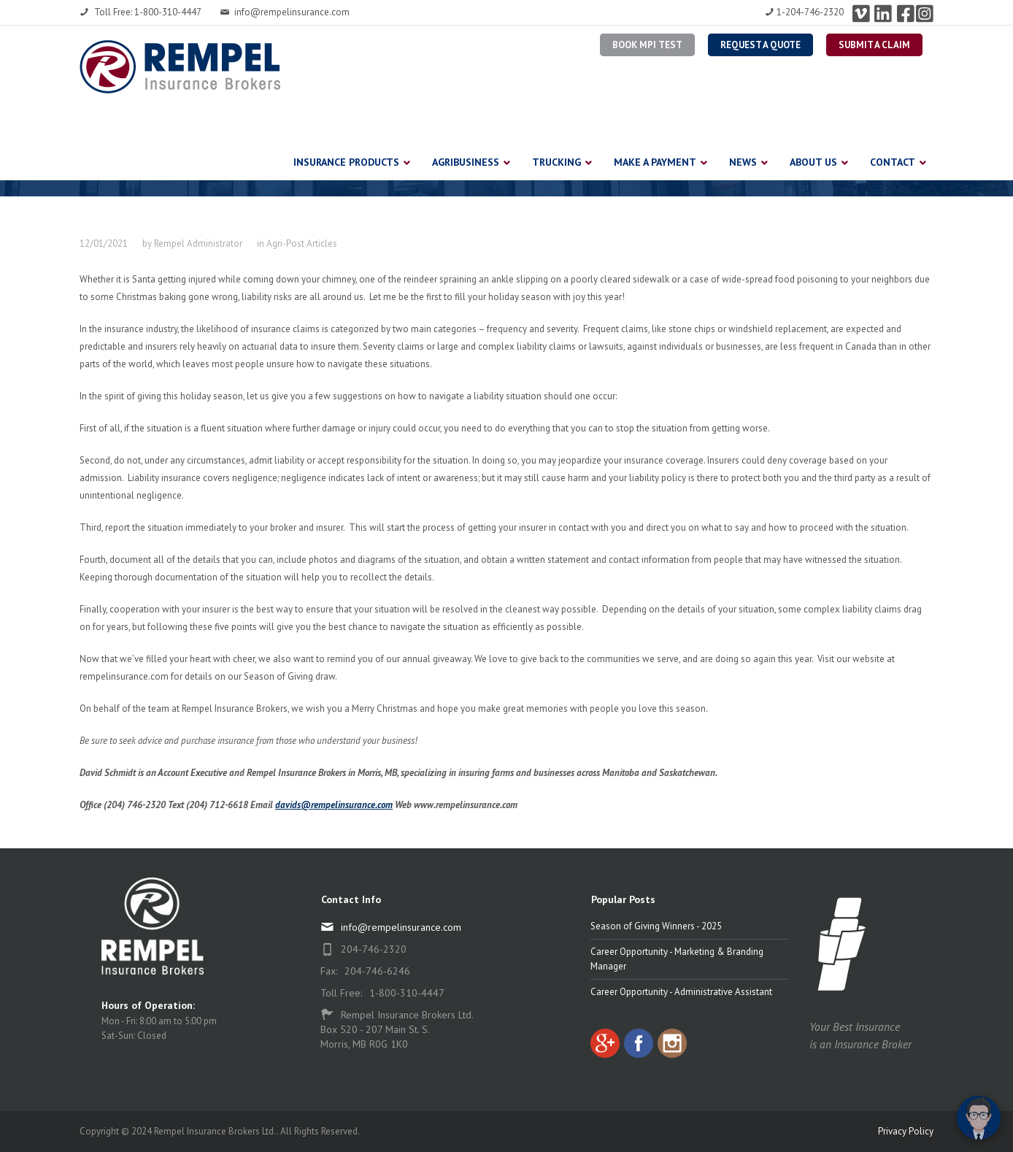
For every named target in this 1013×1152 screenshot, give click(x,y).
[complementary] (907, 1071)
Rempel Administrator (198, 243)
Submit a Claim (874, 45)
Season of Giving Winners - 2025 (656, 926)
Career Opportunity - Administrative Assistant (681, 992)
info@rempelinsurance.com (285, 12)
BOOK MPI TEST (647, 45)
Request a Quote (760, 45)
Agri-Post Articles (301, 243)
